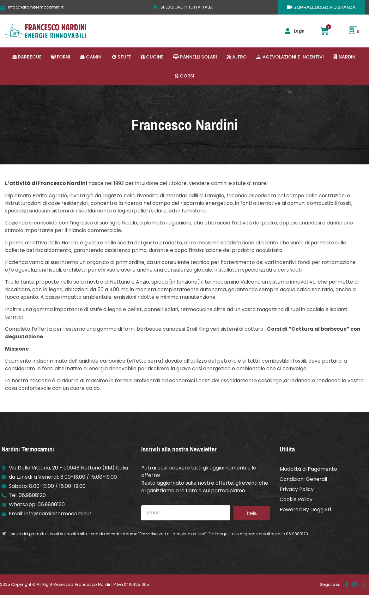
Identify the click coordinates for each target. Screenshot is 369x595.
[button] (27, 56)
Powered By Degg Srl (305, 509)
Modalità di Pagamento (308, 469)
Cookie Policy (296, 499)
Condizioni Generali (303, 479)
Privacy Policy (297, 489)
